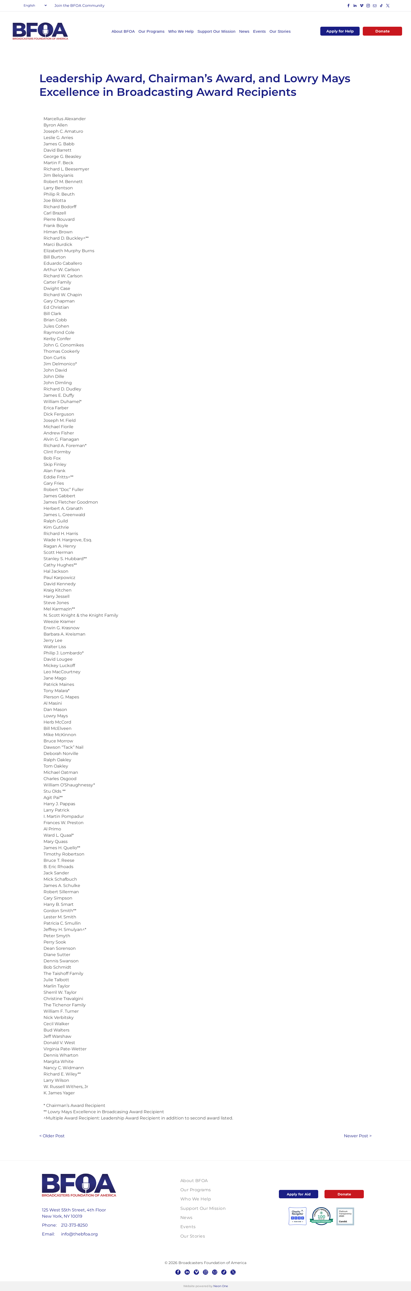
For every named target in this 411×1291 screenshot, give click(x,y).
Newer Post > (358, 1135)
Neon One (220, 1286)
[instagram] (368, 6)
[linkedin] (355, 6)
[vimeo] (361, 6)
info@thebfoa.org (79, 1234)
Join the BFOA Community (80, 5)
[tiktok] (381, 6)
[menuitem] (123, 31)
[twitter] (387, 6)
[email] (374, 6)
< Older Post (52, 1135)
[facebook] (348, 6)
